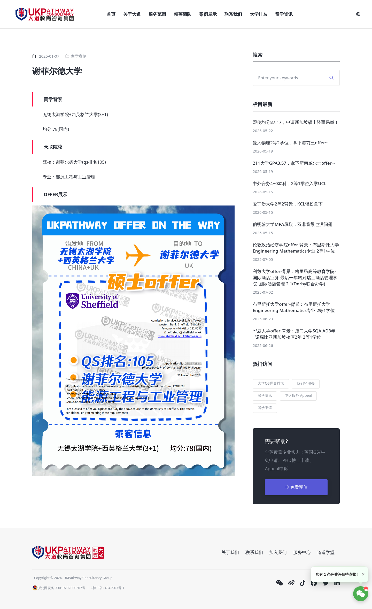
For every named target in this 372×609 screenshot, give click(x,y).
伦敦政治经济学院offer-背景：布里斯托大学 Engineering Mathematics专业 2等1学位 (296, 248)
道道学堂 (326, 552)
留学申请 (265, 407)
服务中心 (302, 552)
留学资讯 (284, 14)
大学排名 (258, 14)
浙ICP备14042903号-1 (108, 587)
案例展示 (208, 14)
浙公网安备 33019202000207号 (58, 587)
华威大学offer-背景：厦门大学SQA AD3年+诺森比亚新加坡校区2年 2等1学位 (294, 334)
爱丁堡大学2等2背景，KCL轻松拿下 (288, 204)
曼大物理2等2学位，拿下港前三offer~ (290, 143)
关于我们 (230, 552)
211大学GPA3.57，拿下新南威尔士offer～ (294, 163)
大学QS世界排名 (271, 383)
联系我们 (233, 14)
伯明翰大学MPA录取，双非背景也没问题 (292, 224)
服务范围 (157, 14)
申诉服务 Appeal (298, 395)
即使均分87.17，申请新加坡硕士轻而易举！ (296, 122)
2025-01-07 (49, 56)
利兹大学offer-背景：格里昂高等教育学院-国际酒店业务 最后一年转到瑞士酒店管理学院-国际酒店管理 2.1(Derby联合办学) (295, 277)
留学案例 (79, 56)
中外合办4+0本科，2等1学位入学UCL (289, 183)
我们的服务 (306, 383)
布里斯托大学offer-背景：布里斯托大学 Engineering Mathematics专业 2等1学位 (294, 307)
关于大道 (132, 14)
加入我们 (278, 552)
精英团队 (182, 14)
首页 (111, 14)
